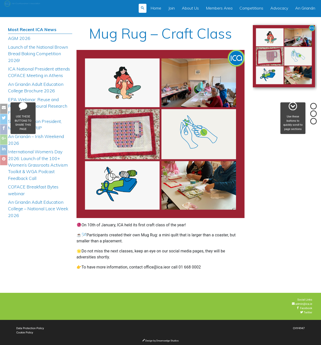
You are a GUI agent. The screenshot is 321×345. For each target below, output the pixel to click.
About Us (190, 8)
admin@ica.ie (302, 304)
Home (155, 8)
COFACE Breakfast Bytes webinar (33, 190)
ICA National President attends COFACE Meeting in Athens (39, 72)
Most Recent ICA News (32, 29)
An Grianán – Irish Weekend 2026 (36, 139)
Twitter (306, 312)
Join (171, 8)
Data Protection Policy (30, 328)
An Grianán (305, 8)
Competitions (251, 8)
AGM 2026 (19, 38)
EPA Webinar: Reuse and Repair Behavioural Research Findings (37, 106)
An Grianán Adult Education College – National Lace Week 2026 (38, 208)
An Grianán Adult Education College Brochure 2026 (35, 87)
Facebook (304, 308)
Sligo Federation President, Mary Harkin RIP (35, 124)
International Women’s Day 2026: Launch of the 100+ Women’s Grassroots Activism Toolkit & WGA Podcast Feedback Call (38, 165)
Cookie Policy (24, 332)
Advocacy (279, 8)
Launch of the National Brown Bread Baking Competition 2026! (38, 53)
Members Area (219, 8)
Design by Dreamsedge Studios (160, 340)
